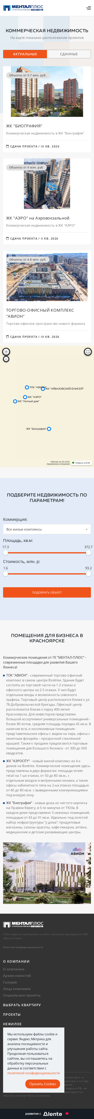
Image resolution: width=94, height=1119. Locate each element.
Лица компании (17, 989)
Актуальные (25, 54)
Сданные (69, 54)
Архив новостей (17, 975)
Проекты (12, 1014)
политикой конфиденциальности (33, 1073)
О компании (16, 961)
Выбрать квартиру (22, 1005)
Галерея (10, 982)
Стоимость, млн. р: (21, 561)
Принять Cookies (42, 1084)
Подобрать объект (47, 592)
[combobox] (47, 529)
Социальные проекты (21, 995)
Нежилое (12, 1024)
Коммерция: (15, 519)
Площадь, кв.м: (18, 540)
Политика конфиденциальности (23, 947)
